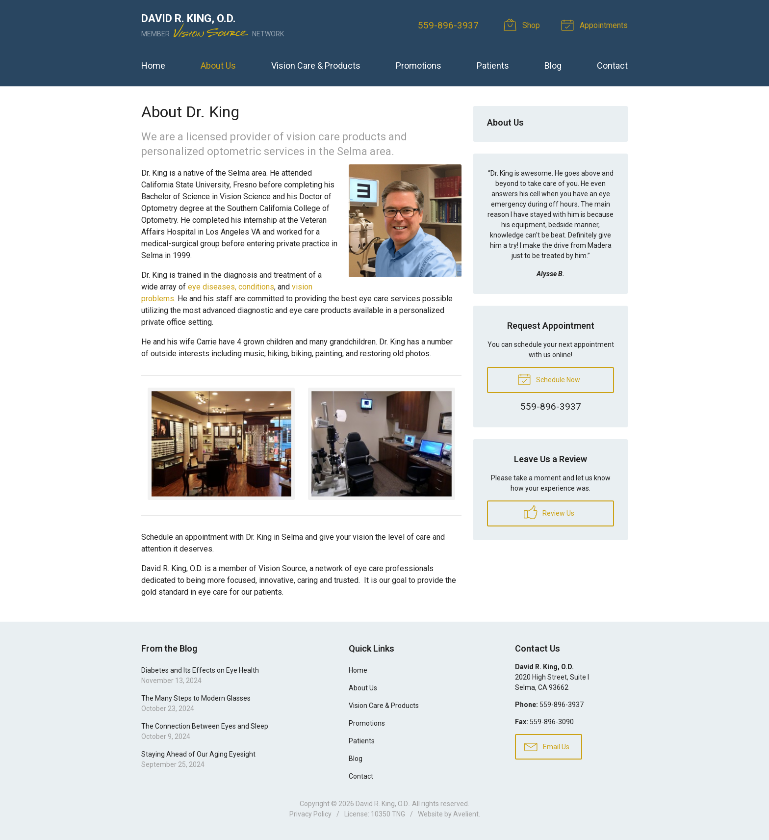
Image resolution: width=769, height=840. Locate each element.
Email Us (546, 746)
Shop (523, 24)
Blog (553, 65)
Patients (493, 65)
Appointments (596, 24)
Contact (612, 65)
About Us (218, 65)
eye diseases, (212, 286)
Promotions (418, 65)
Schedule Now (548, 379)
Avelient (466, 814)
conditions (256, 286)
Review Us (549, 512)
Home (153, 65)
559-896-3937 (448, 25)
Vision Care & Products (315, 65)
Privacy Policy (310, 814)
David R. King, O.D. (382, 804)
